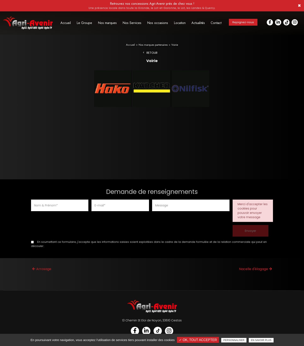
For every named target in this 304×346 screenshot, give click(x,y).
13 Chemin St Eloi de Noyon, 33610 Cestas (152, 320)
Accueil (65, 22)
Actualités (198, 22)
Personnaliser (233, 340)
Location (180, 22)
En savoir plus (261, 340)
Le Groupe (84, 22)
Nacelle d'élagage (255, 269)
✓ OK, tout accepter (198, 340)
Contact (216, 22)
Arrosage (41, 269)
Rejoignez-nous (243, 22)
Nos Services (132, 22)
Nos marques (107, 22)
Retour (152, 53)
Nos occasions (157, 22)
